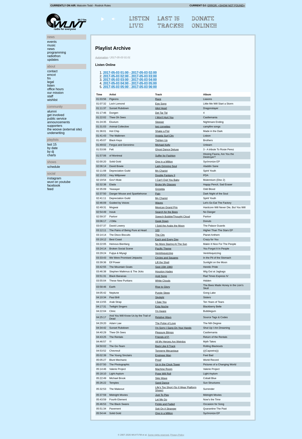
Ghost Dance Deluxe (167, 149)
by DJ (50, 151)
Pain (157, 193)
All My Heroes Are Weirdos (170, 341)
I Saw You (161, 301)
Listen (51, 85)
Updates (53, 59)
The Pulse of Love (165, 323)
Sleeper (159, 121)
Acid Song (161, 276)
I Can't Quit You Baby (167, 179)
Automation (101, 57)
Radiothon (54, 56)
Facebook (53, 185)
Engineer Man (163, 355)
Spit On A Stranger (165, 408)
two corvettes (162, 126)
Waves (159, 202)
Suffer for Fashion (165, 155)
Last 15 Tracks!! (171, 22)
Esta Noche (161, 306)
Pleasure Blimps (164, 332)
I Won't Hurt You (164, 117)
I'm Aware (160, 311)
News (51, 49)
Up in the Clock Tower (167, 364)
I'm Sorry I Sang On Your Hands (173, 327)
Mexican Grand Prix (166, 207)
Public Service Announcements (58, 120)
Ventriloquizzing (164, 253)
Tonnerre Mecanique (166, 350)
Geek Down (162, 221)
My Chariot (161, 170)
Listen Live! (139, 22)
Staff (50, 96)
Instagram (54, 178)
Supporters (54, 125)
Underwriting (56, 133)
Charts (51, 155)
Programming (56, 52)
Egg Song (160, 103)
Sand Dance (162, 382)
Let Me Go (161, 399)
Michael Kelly (162, 144)
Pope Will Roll (163, 373)
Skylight (159, 297)
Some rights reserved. (159, 435)
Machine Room (163, 369)
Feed (50, 189)
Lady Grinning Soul (166, 166)
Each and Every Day (166, 239)
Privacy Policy (177, 435)
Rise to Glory (162, 286)
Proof (158, 359)
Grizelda (160, 189)
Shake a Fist (162, 131)
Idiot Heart (161, 108)
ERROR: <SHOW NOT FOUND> (226, 5)
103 (157, 230)
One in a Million (164, 161)
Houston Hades (164, 271)
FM (49, 78)
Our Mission (55, 92)
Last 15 (52, 144)
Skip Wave (161, 378)
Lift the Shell (162, 262)
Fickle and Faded (165, 404)
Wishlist (52, 100)
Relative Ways (163, 317)
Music (51, 45)
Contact (52, 71)
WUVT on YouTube (59, 182)
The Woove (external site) (64, 129)
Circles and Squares (166, 257)
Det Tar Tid (161, 112)
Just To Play (162, 394)
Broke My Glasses (165, 184)
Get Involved (55, 115)
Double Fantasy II (165, 175)
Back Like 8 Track (165, 346)
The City (160, 234)
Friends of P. (162, 336)
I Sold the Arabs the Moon (169, 225)
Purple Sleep (162, 292)
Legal (50, 82)
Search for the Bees (166, 211)
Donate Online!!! (204, 22)
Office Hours (55, 89)
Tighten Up (161, 140)
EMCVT (51, 74)
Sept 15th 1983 (164, 266)
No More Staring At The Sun (171, 243)
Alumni (52, 111)
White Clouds (162, 280)
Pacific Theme (163, 248)
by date (52, 148)
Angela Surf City (164, 135)
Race (158, 99)
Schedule (53, 166)
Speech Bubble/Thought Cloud (172, 216)
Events (52, 41)
